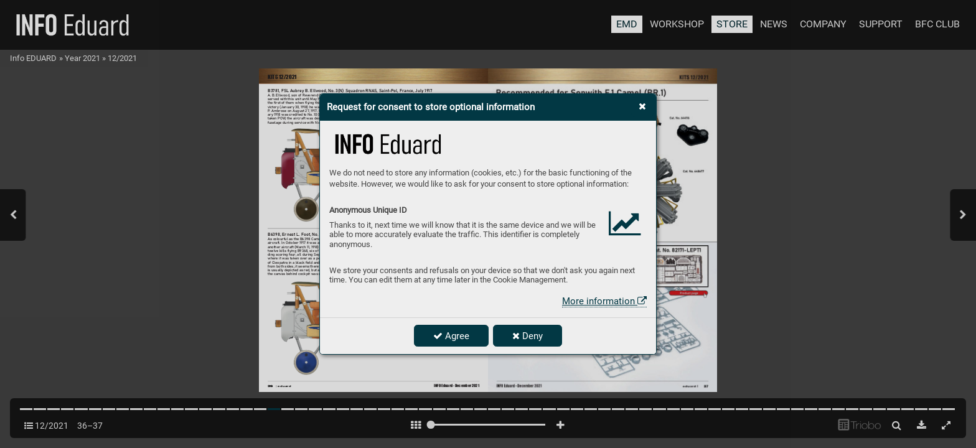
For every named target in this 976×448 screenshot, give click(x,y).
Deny (527, 336)
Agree (451, 336)
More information (604, 301)
